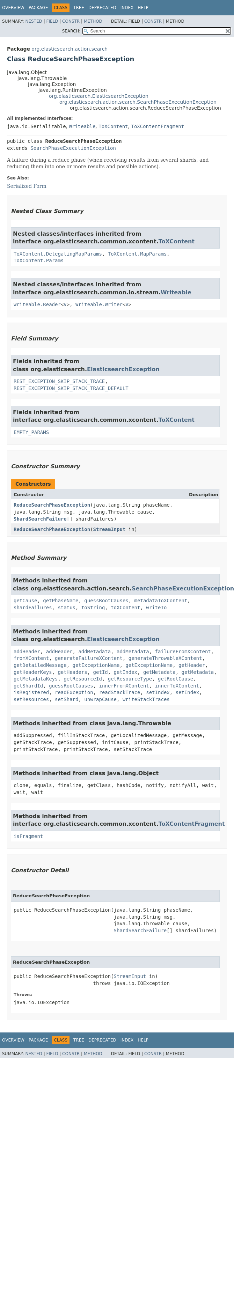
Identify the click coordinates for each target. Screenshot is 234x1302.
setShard (66, 699)
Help (143, 7)
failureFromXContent (183, 651)
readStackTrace (119, 692)
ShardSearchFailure (40, 519)
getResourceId (83, 679)
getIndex (125, 672)
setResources (31, 699)
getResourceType (130, 679)
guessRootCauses (106, 600)
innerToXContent (177, 686)
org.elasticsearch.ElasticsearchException (98, 96)
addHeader (27, 651)
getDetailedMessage (40, 665)
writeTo (156, 607)
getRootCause (175, 679)
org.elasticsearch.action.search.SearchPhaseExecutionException (138, 102)
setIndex (157, 692)
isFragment (28, 836)
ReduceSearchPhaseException (52, 505)
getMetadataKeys (36, 679)
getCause (25, 600)
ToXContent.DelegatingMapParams (58, 254)
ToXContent (113, 126)
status (66, 607)
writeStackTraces (146, 699)
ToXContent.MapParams (137, 254)
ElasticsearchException (123, 369)
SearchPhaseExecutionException (73, 148)
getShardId (28, 686)
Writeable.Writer (99, 304)
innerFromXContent (124, 686)
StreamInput (109, 529)
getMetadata (159, 672)
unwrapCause (100, 699)
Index (127, 7)
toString (93, 607)
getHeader (191, 665)
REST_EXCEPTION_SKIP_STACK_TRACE (59, 381)
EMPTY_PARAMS (31, 432)
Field (52, 21)
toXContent (125, 607)
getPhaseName (60, 600)
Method (93, 21)
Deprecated (102, 7)
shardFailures (33, 607)
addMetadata (94, 651)
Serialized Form (26, 186)
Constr (71, 21)
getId (100, 672)
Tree (78, 7)
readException (74, 692)
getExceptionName (96, 665)
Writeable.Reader (37, 304)
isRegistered (31, 692)
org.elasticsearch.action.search (69, 49)
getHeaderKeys (33, 672)
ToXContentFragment (157, 126)
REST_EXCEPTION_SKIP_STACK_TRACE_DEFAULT (71, 388)
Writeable (82, 126)
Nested (33, 21)
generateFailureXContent (89, 658)
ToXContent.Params (39, 260)
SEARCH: (71, 31)
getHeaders (72, 672)
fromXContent (31, 658)
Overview (13, 7)
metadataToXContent (161, 600)
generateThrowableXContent (165, 658)
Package (38, 7)
